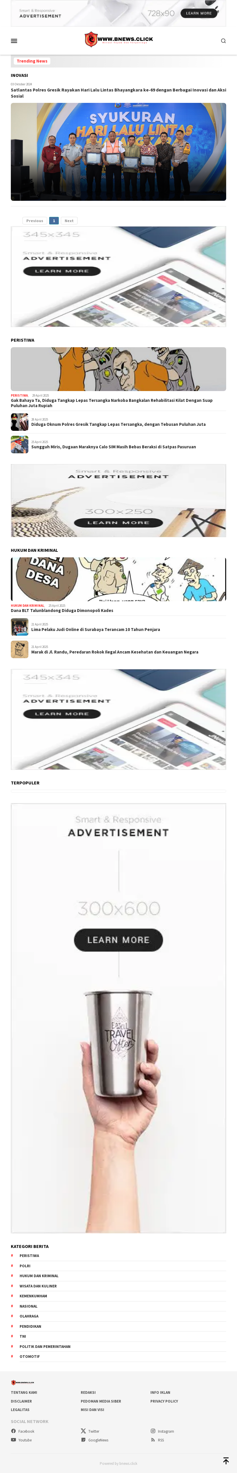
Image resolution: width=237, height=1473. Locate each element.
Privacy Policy (164, 1400)
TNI (23, 1336)
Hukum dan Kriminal (27, 605)
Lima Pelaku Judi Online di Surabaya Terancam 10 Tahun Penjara (95, 629)
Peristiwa (19, 395)
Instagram (162, 1430)
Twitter (90, 1430)
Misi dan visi (92, 1409)
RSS (157, 1439)
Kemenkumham (33, 1295)
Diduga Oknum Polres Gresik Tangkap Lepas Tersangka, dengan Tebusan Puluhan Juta (118, 424)
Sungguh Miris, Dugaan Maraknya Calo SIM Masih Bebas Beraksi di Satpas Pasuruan (113, 446)
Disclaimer (21, 1400)
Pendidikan (30, 1326)
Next (69, 220)
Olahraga (29, 1315)
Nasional (28, 1305)
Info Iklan (160, 1392)
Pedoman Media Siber (101, 1400)
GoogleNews (94, 1439)
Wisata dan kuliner (38, 1285)
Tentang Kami (24, 1392)
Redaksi (88, 1392)
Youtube (21, 1439)
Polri (25, 1265)
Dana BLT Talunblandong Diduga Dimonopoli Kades (62, 610)
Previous (34, 220)
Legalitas (20, 1409)
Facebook (22, 1430)
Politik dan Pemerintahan (45, 1346)
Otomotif (30, 1356)
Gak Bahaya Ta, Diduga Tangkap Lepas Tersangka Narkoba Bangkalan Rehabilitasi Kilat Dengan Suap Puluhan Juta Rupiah (112, 402)
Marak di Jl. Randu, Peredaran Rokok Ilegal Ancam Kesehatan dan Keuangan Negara (114, 651)
